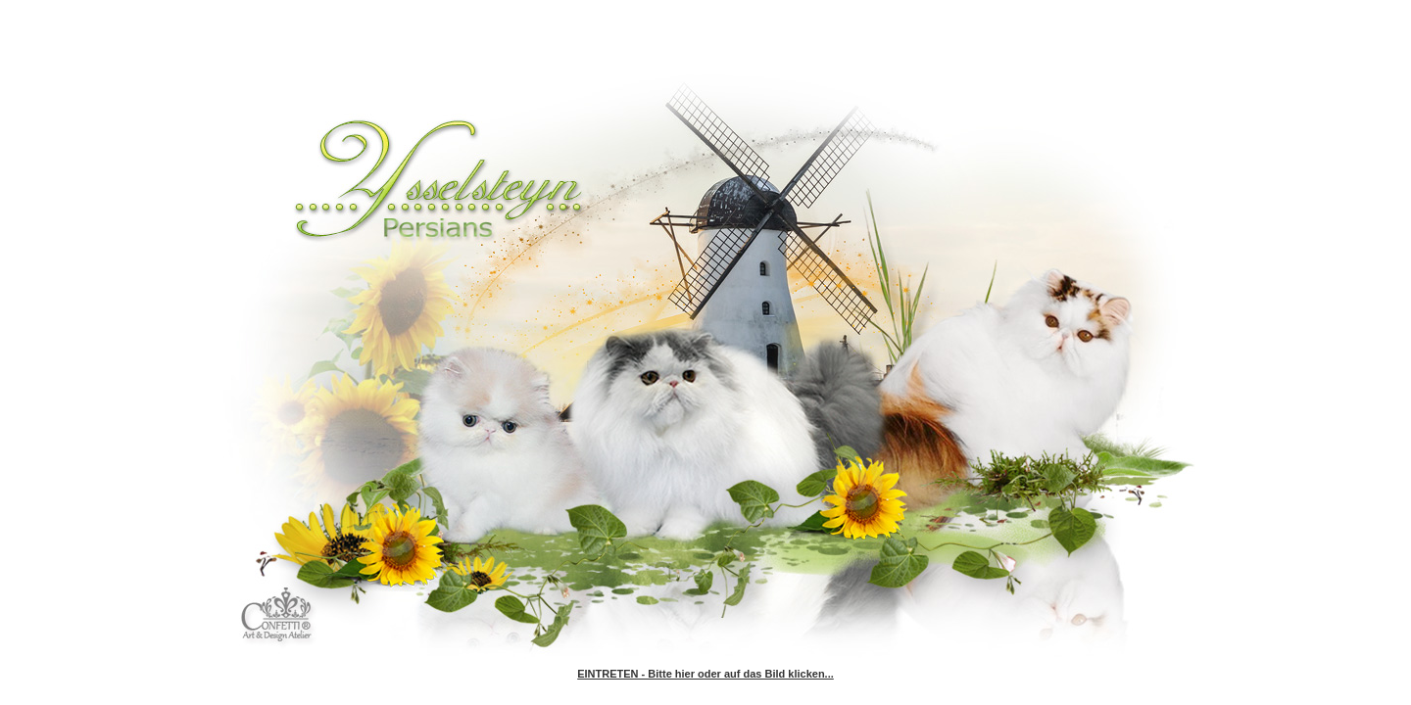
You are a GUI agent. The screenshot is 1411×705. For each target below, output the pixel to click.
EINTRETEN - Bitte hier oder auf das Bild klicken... (705, 674)
